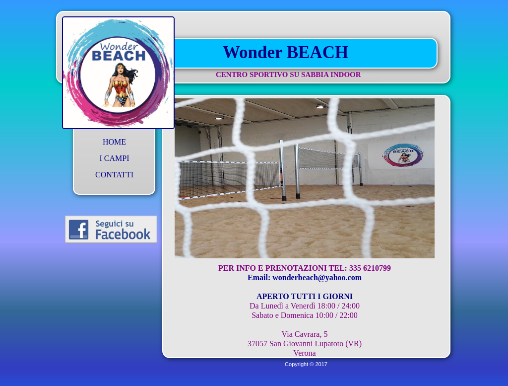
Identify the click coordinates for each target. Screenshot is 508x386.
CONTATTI (114, 174)
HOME (114, 142)
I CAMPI (114, 158)
